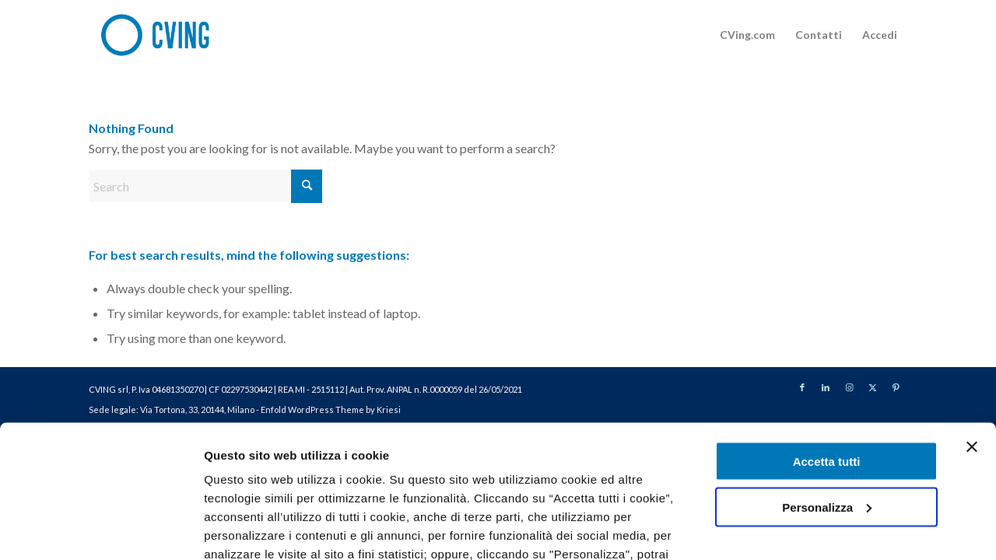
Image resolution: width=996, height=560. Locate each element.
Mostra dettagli (246, 529)
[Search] (205, 186)
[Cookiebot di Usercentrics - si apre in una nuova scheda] (101, 529)
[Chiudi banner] (971, 325)
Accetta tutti (827, 339)
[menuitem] (747, 35)
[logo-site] (165, 35)
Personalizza (827, 385)
